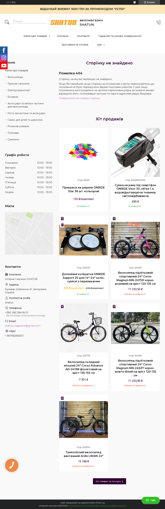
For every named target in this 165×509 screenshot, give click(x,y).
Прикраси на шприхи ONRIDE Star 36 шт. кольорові (83, 189)
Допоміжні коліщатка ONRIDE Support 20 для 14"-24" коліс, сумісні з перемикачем (83, 278)
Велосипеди (15, 77)
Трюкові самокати (18, 83)
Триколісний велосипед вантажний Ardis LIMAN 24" (83, 454)
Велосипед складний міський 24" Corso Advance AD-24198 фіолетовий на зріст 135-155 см (83, 367)
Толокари (13, 132)
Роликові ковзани (18, 126)
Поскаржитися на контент (82, 505)
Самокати (13, 139)
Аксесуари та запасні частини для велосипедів (26, 105)
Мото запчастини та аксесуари (26, 113)
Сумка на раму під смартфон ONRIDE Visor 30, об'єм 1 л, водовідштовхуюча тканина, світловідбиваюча (135, 191)
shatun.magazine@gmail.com (22, 325)
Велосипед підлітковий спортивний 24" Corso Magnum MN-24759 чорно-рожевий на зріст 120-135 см (135, 278)
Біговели (13, 96)
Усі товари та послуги (108, 481)
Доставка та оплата (75, 44)
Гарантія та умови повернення (119, 36)
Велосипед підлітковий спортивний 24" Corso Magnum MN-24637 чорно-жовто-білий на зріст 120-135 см (135, 368)
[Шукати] (7, 22)
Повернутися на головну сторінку (79, 98)
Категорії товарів (35, 36)
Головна (62, 36)
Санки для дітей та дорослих (25, 119)
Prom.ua (100, 502)
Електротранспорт (19, 90)
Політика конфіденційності (111, 505)
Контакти (83, 36)
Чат (151, 500)
